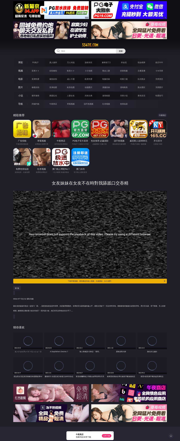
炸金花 (124, 62)
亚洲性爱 (35, 79)
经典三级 (124, 79)
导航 (20, 103)
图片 (20, 87)
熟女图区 (141, 87)
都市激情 (35, 95)
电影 (20, 79)
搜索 (121, 51)
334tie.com (90, 45)
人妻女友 (71, 95)
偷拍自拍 (53, 79)
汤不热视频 (88, 104)
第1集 (17, 288)
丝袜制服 (124, 70)
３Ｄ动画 (88, 70)
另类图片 (159, 87)
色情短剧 (124, 104)
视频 (20, 70)
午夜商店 (53, 104)
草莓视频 (71, 104)
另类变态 (159, 79)
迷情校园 (106, 95)
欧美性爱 (88, 79)
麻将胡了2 (106, 62)
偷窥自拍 (35, 87)
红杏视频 (106, 104)
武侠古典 (88, 95)
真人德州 (53, 62)
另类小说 (124, 95)
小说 (20, 95)
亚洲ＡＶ (35, 70)
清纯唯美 (124, 87)
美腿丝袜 (106, 87)
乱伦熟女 (141, 79)
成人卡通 (71, 79)
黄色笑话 (141, 95)
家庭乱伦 (53, 95)
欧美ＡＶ (71, 70)
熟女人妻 (106, 70)
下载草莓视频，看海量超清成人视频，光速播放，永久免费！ (117, 281)
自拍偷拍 (53, 70)
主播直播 (141, 70)
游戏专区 (88, 62)
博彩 (20, 62)
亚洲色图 (53, 87)
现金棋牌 (141, 62)
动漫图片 (88, 87)
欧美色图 (71, 87)
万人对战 (71, 62)
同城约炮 (35, 104)
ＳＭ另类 (159, 70)
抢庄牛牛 (159, 62)
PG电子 (35, 62)
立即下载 (106, 436)
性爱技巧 (159, 95)
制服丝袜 (106, 79)
